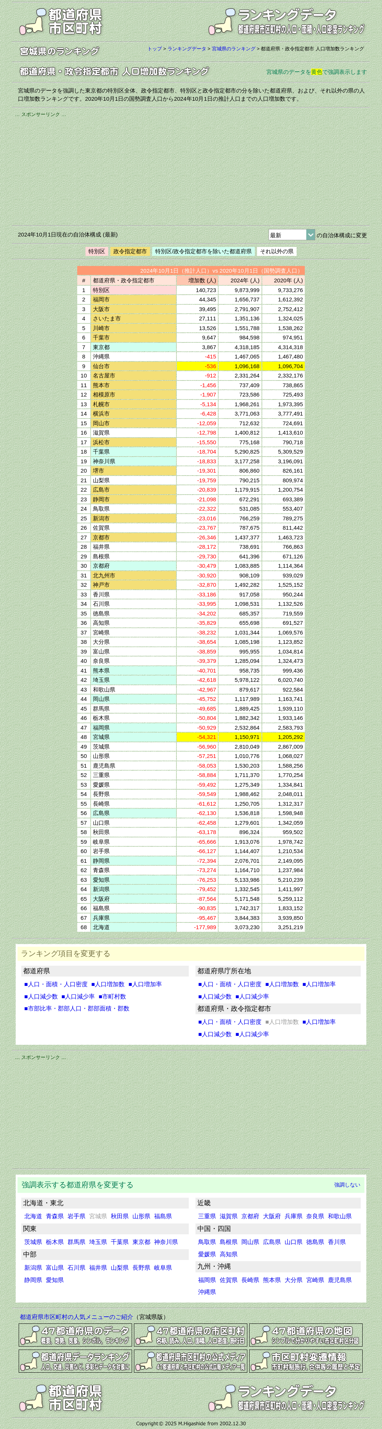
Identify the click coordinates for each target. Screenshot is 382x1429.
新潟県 (33, 1268)
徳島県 (315, 1242)
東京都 (141, 1242)
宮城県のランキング (234, 48)
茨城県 (33, 1242)
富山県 (55, 1268)
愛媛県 (207, 1254)
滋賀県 (229, 1216)
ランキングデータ (186, 48)
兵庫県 (294, 1216)
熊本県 (272, 1280)
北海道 (33, 1216)
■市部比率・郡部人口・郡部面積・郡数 (76, 1008)
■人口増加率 (145, 984)
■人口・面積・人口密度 (56, 984)
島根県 (229, 1242)
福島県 (163, 1216)
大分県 (294, 1280)
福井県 (98, 1268)
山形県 (141, 1216)
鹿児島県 (340, 1280)
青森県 (55, 1216)
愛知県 (55, 1280)
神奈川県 (166, 1242)
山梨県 (120, 1268)
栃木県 (55, 1242)
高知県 (229, 1254)
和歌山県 (340, 1216)
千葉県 (120, 1242)
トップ (154, 48)
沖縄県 (207, 1292)
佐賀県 (229, 1280)
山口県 (294, 1242)
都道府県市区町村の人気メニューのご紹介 (76, 1317)
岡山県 (250, 1242)
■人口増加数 (108, 984)
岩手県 (76, 1216)
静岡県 (33, 1280)
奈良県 (315, 1216)
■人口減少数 (41, 996)
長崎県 (250, 1280)
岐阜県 (163, 1268)
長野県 (141, 1268)
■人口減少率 (78, 996)
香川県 (337, 1242)
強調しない (347, 1185)
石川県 (76, 1268)
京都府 (250, 1216)
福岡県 (207, 1280)
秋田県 (120, 1216)
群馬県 (76, 1242)
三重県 (207, 1216)
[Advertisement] (191, 170)
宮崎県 (315, 1280)
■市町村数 (112, 996)
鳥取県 (207, 1242)
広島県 (272, 1242)
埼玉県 (98, 1242)
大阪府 (272, 1216)
